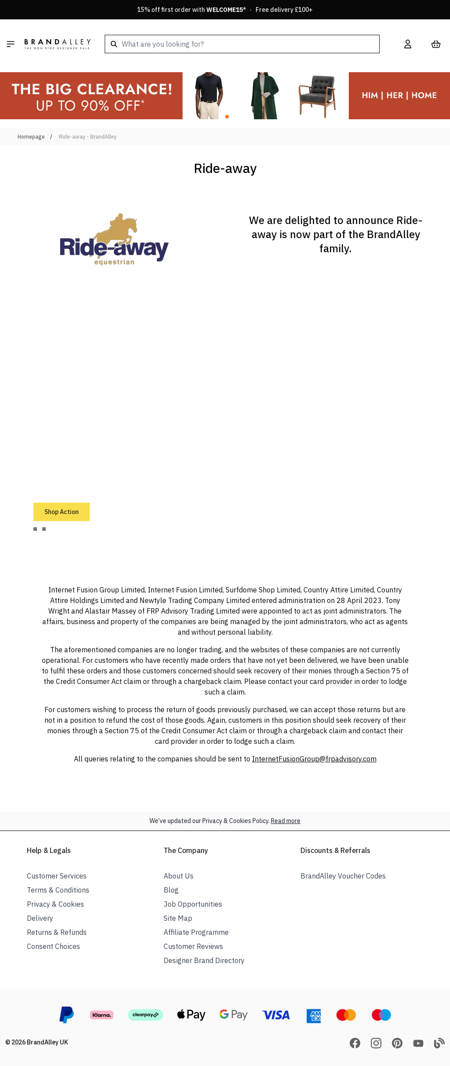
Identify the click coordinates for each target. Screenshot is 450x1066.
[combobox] (242, 44)
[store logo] (58, 44)
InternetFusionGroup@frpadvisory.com (314, 758)
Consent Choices (53, 946)
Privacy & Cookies (55, 904)
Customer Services (57, 875)
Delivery (40, 918)
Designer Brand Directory (204, 960)
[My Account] (408, 44)
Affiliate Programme (196, 932)
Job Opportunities (193, 904)
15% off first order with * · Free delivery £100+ (225, 10)
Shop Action (61, 512)
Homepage (31, 136)
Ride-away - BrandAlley (88, 136)
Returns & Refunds (57, 932)
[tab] (35, 529)
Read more (285, 821)
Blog (171, 890)
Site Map (178, 918)
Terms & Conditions (58, 890)
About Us (179, 875)
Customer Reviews (193, 946)
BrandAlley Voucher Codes (343, 875)
